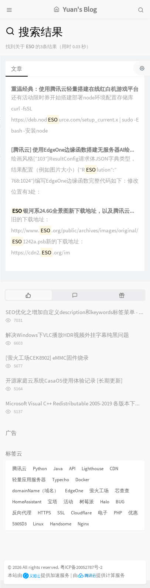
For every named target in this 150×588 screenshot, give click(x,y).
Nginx (83, 524)
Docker (82, 479)
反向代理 (21, 513)
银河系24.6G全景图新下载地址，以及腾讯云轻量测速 (75, 211)
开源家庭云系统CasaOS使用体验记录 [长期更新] (64, 380)
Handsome (60, 524)
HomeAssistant (26, 502)
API (72, 468)
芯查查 (122, 490)
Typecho (60, 479)
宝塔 (52, 502)
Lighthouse (92, 468)
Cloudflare (81, 513)
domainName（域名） (35, 490)
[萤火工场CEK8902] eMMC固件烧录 (47, 357)
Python (40, 468)
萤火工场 (99, 490)
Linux (38, 524)
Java (58, 468)
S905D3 (19, 524)
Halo (104, 502)
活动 (68, 502)
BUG (120, 502)
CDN (114, 468)
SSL (61, 513)
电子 (103, 513)
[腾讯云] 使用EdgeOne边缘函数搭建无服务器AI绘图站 (75, 150)
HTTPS (44, 513)
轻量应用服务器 (29, 479)
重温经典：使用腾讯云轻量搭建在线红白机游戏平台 (75, 89)
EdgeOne (74, 490)
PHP (118, 513)
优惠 (133, 513)
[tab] (28, 294)
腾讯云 (19, 468)
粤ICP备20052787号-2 (81, 567)
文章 (16, 68)
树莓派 (86, 502)
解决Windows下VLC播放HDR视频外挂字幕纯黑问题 (67, 334)
